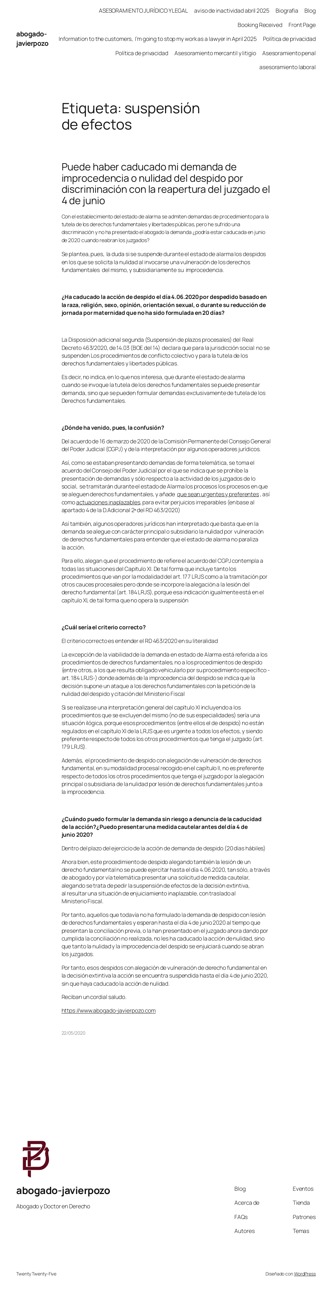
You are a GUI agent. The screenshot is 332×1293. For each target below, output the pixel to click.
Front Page (302, 25)
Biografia (287, 10)
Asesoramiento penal (289, 53)
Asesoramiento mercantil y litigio (215, 53)
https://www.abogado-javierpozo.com (109, 1010)
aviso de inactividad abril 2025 (231, 10)
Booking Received (260, 25)
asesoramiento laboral (287, 67)
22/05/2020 (73, 1033)
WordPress (305, 1274)
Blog (310, 10)
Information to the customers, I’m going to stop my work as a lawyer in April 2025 (158, 39)
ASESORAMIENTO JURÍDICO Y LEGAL (143, 10)
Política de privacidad (289, 39)
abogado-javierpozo (32, 38)
